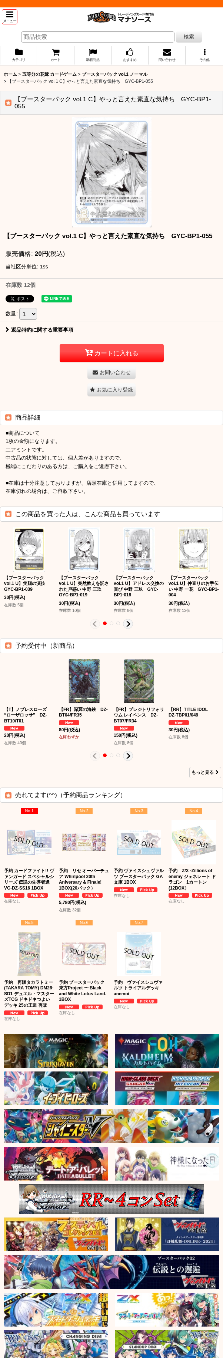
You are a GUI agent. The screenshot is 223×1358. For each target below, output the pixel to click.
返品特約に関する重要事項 (39, 330)
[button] (9, 16)
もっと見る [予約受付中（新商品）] (205, 772)
